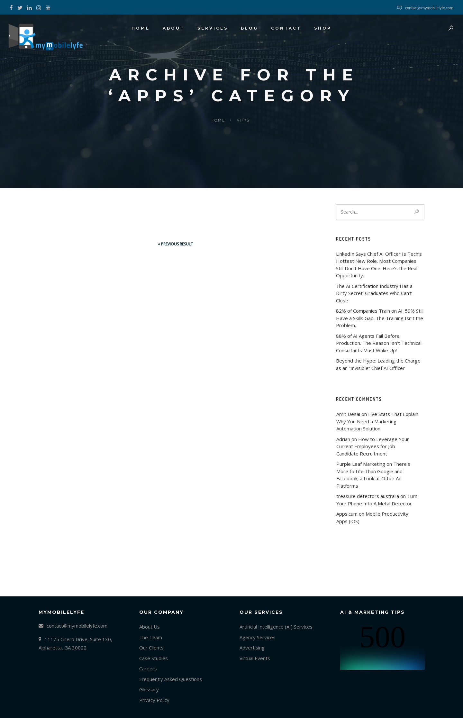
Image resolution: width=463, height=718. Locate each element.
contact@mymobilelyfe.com (429, 7)
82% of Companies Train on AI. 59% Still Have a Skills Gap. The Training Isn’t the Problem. (379, 318)
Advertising (252, 647)
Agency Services (258, 637)
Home (218, 120)
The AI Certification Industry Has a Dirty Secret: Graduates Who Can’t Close (374, 293)
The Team (150, 637)
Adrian (343, 439)
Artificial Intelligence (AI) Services (276, 626)
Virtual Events (255, 658)
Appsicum (347, 514)
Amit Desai (348, 414)
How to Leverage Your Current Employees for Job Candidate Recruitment (373, 446)
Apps (243, 120)
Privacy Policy (154, 700)
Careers (148, 668)
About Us (149, 626)
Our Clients (151, 647)
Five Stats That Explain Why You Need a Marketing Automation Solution (378, 421)
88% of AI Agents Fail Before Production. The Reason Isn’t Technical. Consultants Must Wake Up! (379, 343)
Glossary (149, 689)
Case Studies (153, 658)
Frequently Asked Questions (170, 679)
